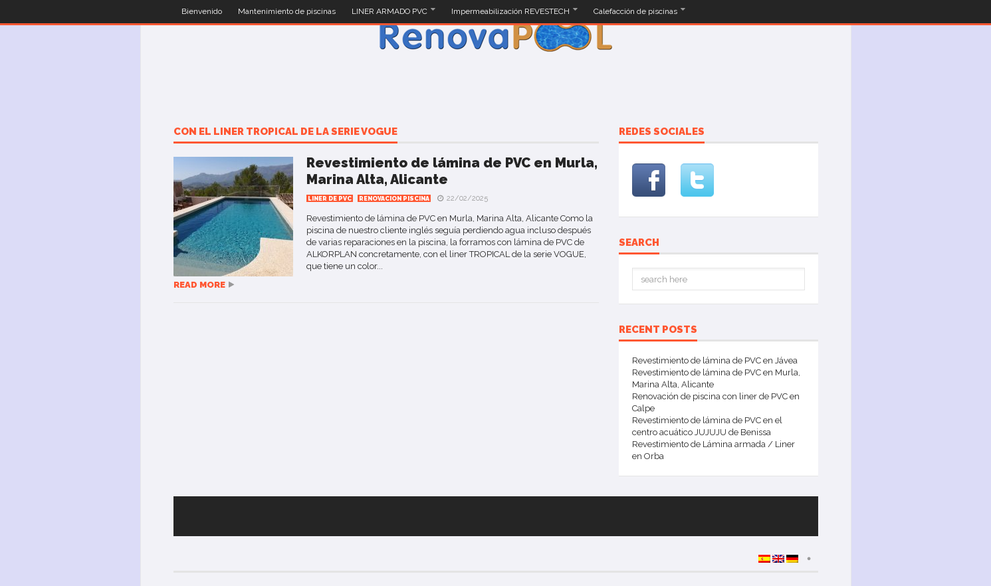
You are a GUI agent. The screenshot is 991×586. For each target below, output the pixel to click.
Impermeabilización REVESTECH (511, 11)
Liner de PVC (330, 198)
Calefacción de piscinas (636, 11)
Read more (199, 284)
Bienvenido (201, 11)
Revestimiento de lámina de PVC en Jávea (715, 360)
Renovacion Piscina (394, 198)
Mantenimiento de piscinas (287, 11)
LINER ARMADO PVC (390, 11)
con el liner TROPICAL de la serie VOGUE (285, 132)
